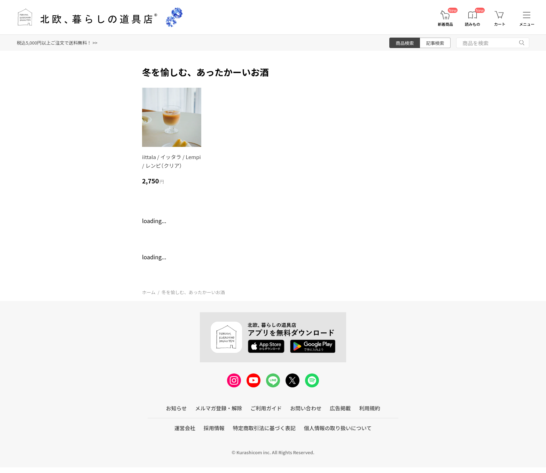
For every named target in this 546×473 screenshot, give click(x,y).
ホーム (149, 292)
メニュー (527, 24)
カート (500, 24)
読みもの (472, 24)
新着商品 (445, 24)
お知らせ (176, 408)
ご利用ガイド (266, 408)
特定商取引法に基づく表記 (264, 428)
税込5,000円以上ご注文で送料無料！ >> (57, 42)
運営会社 (184, 428)
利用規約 (369, 408)
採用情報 (214, 428)
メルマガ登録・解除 (218, 408)
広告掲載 (340, 408)
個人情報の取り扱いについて (338, 428)
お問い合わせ (305, 408)
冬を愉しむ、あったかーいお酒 (193, 292)
